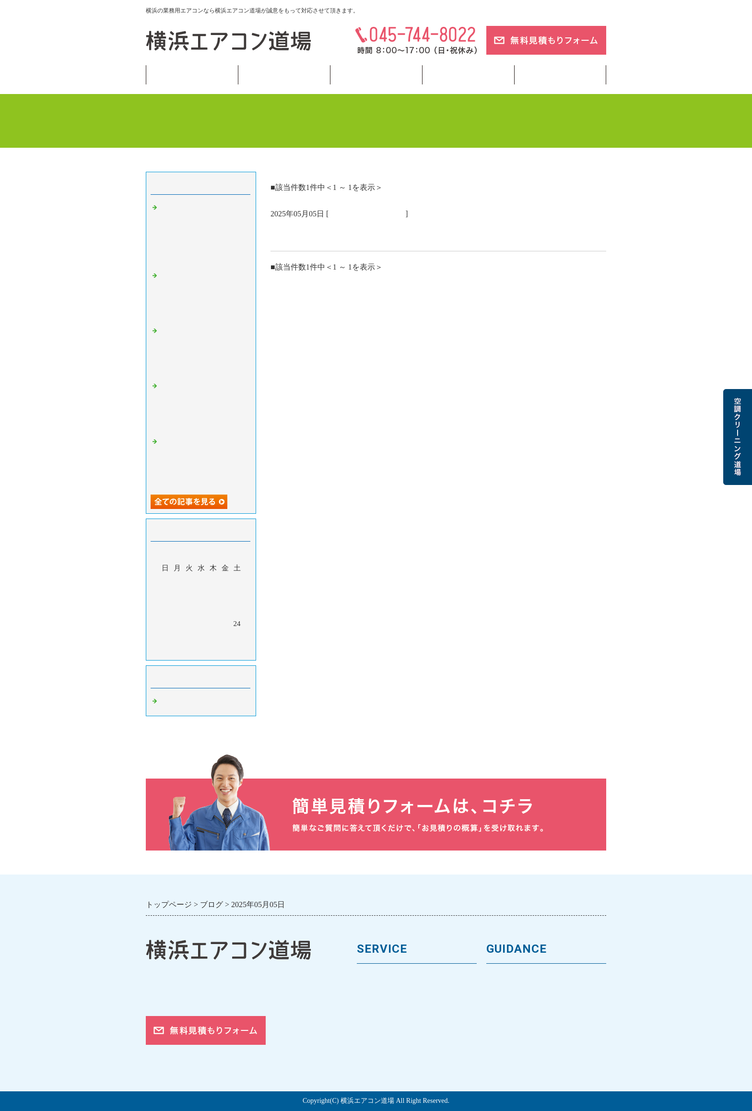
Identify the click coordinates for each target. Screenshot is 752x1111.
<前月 (183, 650)
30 (225, 637)
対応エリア (506, 1027)
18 (165, 623)
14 (201, 610)
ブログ (560, 75)
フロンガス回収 (376, 75)
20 (189, 623)
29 (213, 637)
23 (225, 623)
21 (201, 623)
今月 (201, 650)
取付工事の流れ (385, 1043)
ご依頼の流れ (510, 1043)
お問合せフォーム (519, 1059)
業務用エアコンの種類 (397, 979)
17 (237, 610)
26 (177, 637)
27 (189, 637)
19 (177, 623)
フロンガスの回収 (389, 1059)
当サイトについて (468, 75)
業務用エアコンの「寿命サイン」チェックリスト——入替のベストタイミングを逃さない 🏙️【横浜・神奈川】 (203, 233)
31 (237, 637)
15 (213, 610)
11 (165, 610)
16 (225, 610)
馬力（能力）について (397, 995)
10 (237, 596)
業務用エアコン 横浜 (367, 214)
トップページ (192, 75)
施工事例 (373, 1027)
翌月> (219, 650)
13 (189, 610)
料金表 (369, 1011)
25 (165, 637)
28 (201, 637)
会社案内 (502, 995)
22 (213, 623)
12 (177, 610)
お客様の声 (506, 1011)
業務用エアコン (284, 75)
